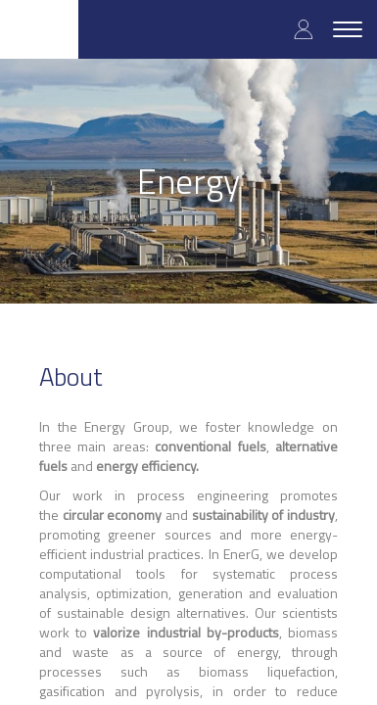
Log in (303, 29)
